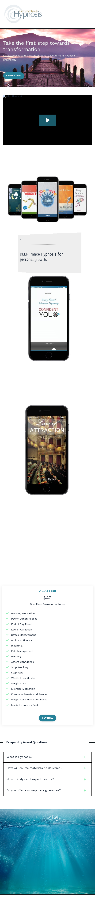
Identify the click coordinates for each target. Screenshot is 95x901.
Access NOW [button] (13, 75)
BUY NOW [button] (47, 718)
